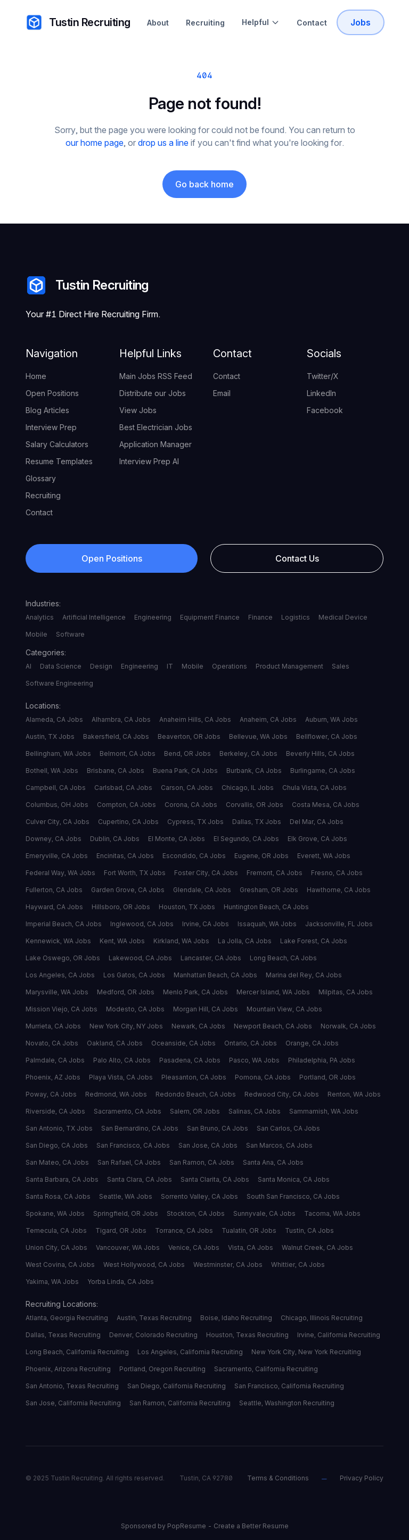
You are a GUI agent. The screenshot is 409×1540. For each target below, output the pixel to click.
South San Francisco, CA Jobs (293, 1196)
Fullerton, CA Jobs (54, 890)
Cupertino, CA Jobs (128, 822)
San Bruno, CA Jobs (217, 1128)
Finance (260, 617)
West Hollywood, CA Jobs (144, 1265)
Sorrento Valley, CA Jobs (199, 1196)
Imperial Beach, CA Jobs (64, 924)
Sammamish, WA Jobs (323, 1111)
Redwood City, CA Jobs (281, 1094)
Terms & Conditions (278, 1478)
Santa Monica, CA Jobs (294, 1179)
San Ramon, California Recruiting (180, 1403)
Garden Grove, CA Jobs (128, 890)
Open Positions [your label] (52, 393)
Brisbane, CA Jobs (115, 771)
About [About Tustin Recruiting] (158, 22)
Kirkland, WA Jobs (181, 941)
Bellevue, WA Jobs (258, 736)
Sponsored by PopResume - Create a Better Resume (205, 1526)
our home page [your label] (95, 142)
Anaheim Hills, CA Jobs (195, 719)
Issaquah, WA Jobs (267, 924)
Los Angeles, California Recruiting (190, 1352)
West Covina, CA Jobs (60, 1265)
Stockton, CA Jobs (196, 1213)
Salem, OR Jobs (195, 1111)
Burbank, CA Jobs (254, 771)
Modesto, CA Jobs (135, 1009)
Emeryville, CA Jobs (57, 856)
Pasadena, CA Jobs (189, 1060)
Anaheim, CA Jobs (268, 719)
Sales (340, 666)
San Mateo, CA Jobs (57, 1162)
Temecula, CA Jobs (56, 1230)
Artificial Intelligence (94, 617)
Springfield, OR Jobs (125, 1213)
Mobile (36, 634)
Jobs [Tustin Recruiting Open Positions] (360, 22)
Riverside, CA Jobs (55, 1111)
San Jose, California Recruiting (73, 1403)
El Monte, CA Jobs (176, 839)
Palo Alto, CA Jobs (122, 1060)
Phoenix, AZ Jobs (53, 1077)
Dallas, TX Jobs (256, 822)
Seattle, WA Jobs (125, 1196)
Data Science (60, 666)
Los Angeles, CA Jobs (60, 975)
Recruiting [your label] (43, 495)
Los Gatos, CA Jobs (134, 975)
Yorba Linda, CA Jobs (120, 1282)
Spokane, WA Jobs (55, 1213)
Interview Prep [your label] (51, 427)
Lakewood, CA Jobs (140, 958)
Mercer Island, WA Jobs (273, 992)
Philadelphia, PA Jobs (321, 1060)
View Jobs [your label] (138, 410)
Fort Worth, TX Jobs (135, 873)
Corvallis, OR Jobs (254, 805)
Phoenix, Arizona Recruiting (68, 1369)
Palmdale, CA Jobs (55, 1060)
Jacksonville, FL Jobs (339, 924)
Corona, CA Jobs (191, 805)
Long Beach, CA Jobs (283, 958)
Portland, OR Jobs (327, 1077)
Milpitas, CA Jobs (345, 992)
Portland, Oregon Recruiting (162, 1369)
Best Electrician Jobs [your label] (155, 427)
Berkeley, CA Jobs (248, 753)
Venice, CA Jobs (193, 1247)
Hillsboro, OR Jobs (121, 907)
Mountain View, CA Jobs (284, 1009)
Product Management (289, 666)
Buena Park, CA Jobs (185, 771)
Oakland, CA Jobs (115, 1043)
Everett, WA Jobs (323, 856)
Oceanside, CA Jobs (183, 1043)
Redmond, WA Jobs (116, 1094)
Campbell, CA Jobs (56, 788)
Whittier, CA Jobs (298, 1265)
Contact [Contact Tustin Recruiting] (312, 22)
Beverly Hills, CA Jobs (320, 753)
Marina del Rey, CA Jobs (304, 975)
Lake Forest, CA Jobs (313, 941)
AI (28, 666)
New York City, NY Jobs (126, 1026)
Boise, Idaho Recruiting (236, 1318)
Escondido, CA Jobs (194, 856)
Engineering (152, 617)
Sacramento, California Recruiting (266, 1369)
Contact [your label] (39, 512)
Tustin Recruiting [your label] (78, 22)
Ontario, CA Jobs (250, 1043)
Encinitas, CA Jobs (125, 856)
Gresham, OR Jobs (269, 890)
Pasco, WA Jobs (254, 1060)
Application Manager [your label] (155, 444)
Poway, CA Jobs (51, 1094)
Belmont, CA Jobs (128, 753)
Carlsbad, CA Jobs (123, 788)
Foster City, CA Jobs (206, 873)
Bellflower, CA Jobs (326, 736)
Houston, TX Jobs (187, 907)
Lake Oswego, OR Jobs (63, 958)
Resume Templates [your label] (59, 461)
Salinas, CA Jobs (254, 1111)
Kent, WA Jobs (122, 941)
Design (101, 666)
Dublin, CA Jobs (115, 839)
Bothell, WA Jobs (52, 771)
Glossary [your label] (41, 478)
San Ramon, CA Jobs (201, 1162)
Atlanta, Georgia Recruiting (67, 1318)
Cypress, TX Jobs (195, 822)
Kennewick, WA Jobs (58, 941)
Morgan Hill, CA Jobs (205, 1009)
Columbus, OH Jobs (57, 805)
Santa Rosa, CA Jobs (58, 1196)
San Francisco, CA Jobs (133, 1145)
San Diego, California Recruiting (176, 1386)
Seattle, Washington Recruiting (286, 1403)
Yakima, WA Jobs (52, 1282)
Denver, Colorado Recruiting (153, 1335)
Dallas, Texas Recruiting (63, 1335)
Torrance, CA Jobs (184, 1230)
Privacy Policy (361, 1478)
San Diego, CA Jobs (57, 1145)
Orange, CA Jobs (312, 1043)
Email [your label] (222, 393)
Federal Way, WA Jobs (60, 873)
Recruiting (205, 22)
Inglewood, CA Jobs (142, 924)
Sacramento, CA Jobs (127, 1111)
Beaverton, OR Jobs (189, 736)
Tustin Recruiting (87, 285)
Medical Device (342, 617)
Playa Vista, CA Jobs (121, 1077)
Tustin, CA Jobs (309, 1230)
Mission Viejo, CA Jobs (61, 1009)
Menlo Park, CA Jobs (195, 992)
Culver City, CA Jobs (57, 822)
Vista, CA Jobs (250, 1247)
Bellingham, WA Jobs (58, 753)
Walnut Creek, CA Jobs (317, 1247)
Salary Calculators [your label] (57, 444)
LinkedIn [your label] (321, 393)
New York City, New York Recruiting (306, 1352)
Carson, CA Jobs (187, 788)
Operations (229, 666)
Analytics (40, 617)
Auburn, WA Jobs (331, 719)
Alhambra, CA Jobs (121, 719)
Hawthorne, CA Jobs (339, 890)
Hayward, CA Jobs (54, 907)
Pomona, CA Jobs (263, 1077)
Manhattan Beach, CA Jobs (215, 975)
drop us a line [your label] (163, 142)
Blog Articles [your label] (47, 410)
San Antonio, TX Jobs (59, 1128)
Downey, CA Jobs (53, 839)
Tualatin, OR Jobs (249, 1230)
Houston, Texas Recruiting (247, 1335)
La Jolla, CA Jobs (245, 941)
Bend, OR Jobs (187, 753)
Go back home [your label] (204, 184)
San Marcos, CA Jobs (279, 1145)
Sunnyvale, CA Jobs (264, 1213)
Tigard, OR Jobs (120, 1230)
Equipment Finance (210, 617)
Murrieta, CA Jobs (53, 1026)
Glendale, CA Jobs (202, 890)
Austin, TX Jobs (50, 736)
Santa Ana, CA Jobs (273, 1162)
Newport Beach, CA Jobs (273, 1026)
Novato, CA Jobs (52, 1043)
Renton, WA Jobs (354, 1094)
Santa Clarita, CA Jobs (215, 1179)
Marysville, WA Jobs (57, 992)
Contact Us (297, 558)
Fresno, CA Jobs (337, 873)
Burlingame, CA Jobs (322, 771)
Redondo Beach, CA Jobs (196, 1094)
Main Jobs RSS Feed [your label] (155, 376)
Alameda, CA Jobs (54, 719)
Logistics (295, 617)
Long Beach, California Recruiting (77, 1352)
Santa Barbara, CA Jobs (62, 1179)
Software (70, 634)
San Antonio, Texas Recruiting (72, 1386)
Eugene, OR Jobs (261, 856)
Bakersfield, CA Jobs (116, 736)
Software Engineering (59, 683)
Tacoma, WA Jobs (332, 1213)
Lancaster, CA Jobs (211, 958)
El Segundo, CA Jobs (246, 839)
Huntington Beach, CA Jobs (266, 907)
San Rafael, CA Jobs (129, 1162)
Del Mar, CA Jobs (316, 822)
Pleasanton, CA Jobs (193, 1077)
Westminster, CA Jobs (228, 1265)
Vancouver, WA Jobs (128, 1247)
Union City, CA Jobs (56, 1247)
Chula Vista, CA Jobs (314, 788)
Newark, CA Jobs (198, 1026)
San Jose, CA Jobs (208, 1145)
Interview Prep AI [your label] (149, 461)
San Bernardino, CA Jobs (139, 1128)
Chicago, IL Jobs (248, 788)
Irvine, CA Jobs (205, 924)
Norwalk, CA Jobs (348, 1026)
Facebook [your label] (325, 410)
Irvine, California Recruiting (338, 1335)
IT (170, 666)
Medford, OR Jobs (125, 992)
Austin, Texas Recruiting (154, 1318)
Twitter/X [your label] (323, 376)
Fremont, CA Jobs (274, 873)
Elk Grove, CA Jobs (317, 839)
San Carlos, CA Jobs (288, 1128)
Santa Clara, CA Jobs (139, 1179)
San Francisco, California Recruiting (289, 1386)
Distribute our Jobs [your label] (152, 393)
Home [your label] (36, 376)
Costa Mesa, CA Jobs (325, 805)
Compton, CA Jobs (126, 805)
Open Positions (111, 558)
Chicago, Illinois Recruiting (322, 1318)
